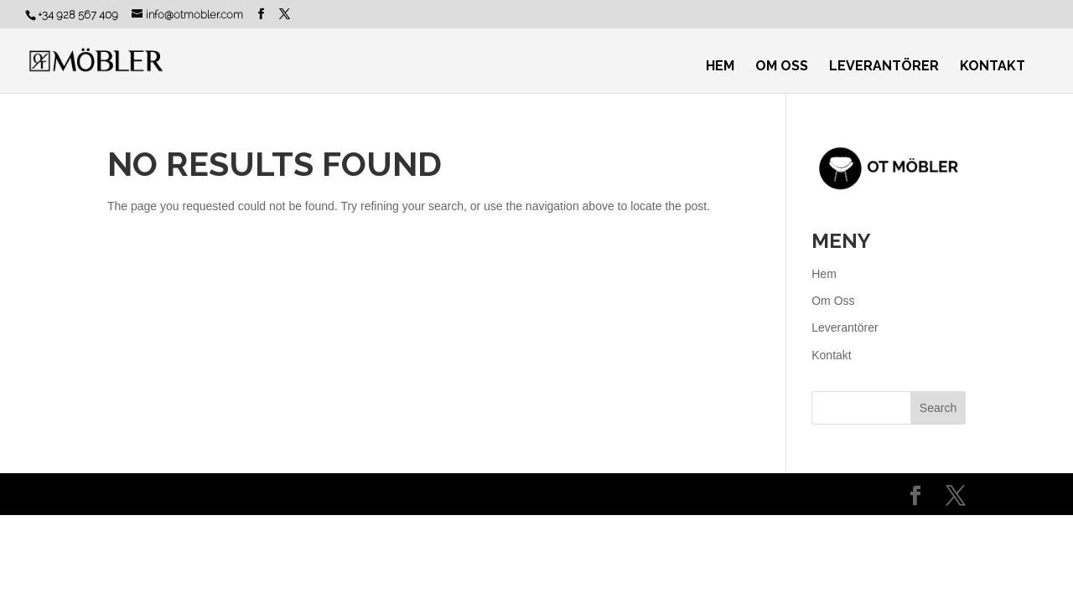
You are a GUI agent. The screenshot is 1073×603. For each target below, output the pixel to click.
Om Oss (781, 67)
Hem (720, 67)
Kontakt (992, 67)
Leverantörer (884, 67)
